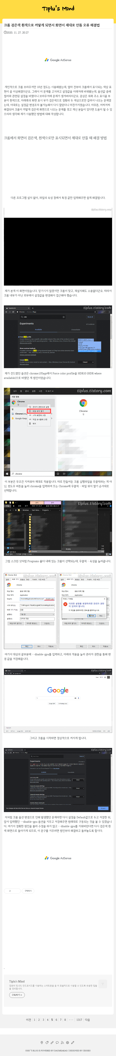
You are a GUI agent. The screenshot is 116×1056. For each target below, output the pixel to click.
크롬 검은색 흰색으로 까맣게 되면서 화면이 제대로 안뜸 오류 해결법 (52, 25)
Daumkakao (61, 1050)
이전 (28, 1020)
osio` (28, 1050)
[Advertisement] (58, 60)
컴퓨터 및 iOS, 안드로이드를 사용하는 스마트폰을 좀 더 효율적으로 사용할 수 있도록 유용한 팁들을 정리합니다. (53, 987)
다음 (87, 1020)
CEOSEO (87, 1050)
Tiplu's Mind (58, 9)
